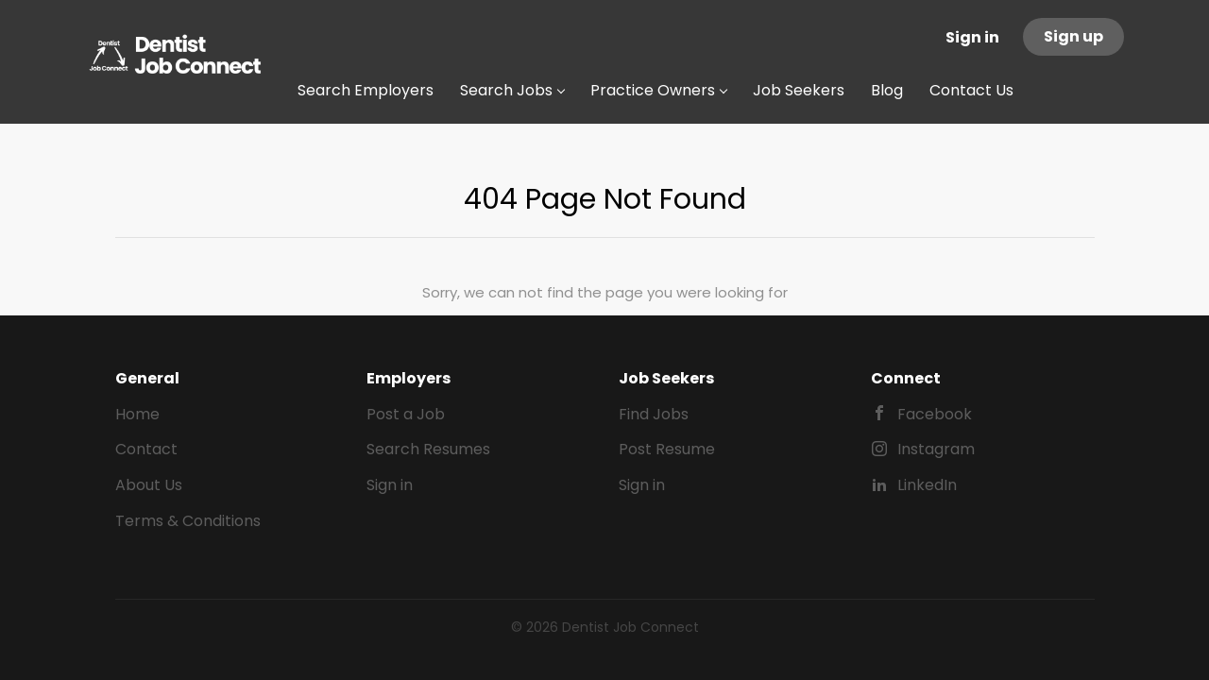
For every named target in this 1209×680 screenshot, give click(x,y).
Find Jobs (654, 414)
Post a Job (405, 414)
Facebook (934, 414)
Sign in (972, 37)
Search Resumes (428, 449)
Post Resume (667, 449)
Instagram (936, 449)
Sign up (1073, 36)
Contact (146, 449)
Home (137, 414)
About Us (148, 485)
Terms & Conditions (188, 521)
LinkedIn (927, 485)
